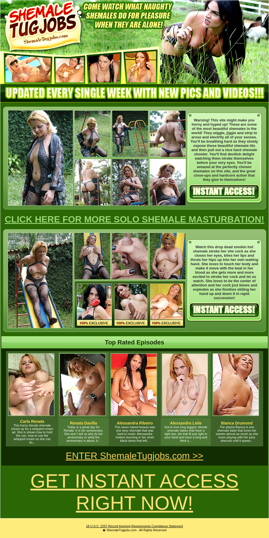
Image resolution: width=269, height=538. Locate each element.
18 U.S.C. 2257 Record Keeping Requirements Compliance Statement (134, 526)
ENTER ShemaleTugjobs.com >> (134, 456)
